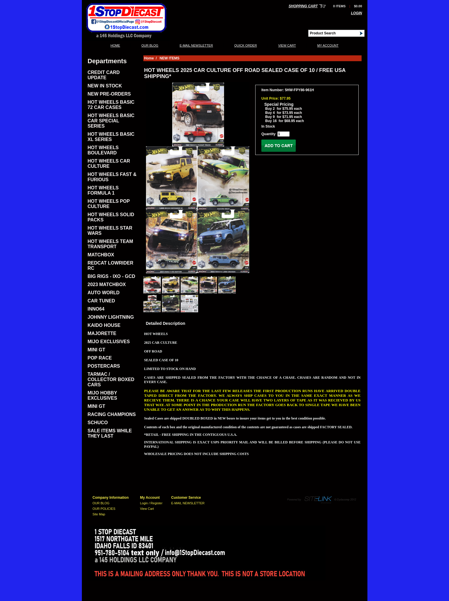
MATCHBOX (101, 254)
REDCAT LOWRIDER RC (110, 265)
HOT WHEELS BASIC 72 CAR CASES (111, 105)
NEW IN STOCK (105, 85)
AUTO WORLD (104, 292)
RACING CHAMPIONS (112, 414)
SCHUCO (98, 422)
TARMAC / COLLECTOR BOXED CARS (111, 379)
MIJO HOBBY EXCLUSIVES (102, 395)
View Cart (287, 45)
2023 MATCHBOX (107, 284)
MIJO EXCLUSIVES (109, 341)
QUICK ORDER (245, 45)
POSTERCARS (104, 366)
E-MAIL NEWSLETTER (196, 45)
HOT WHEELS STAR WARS (110, 230)
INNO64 (96, 308)
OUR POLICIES (104, 508)
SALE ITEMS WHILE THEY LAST (110, 433)
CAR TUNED (101, 300)
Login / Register (151, 503)
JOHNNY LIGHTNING (111, 317)
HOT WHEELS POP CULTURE (109, 204)
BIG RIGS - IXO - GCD (111, 276)
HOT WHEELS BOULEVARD (103, 150)
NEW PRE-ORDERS (109, 93)
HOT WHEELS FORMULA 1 (103, 190)
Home (115, 45)
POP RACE (100, 357)
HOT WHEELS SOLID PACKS (111, 217)
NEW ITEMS (169, 58)
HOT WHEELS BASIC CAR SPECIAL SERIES (111, 120)
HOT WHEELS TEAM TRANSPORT (110, 244)
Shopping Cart (303, 6)
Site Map (99, 514)
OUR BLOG (149, 45)
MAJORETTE (102, 333)
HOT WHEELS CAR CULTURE (109, 163)
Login (356, 13)
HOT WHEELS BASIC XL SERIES (111, 137)
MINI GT (96, 349)
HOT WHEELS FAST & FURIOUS (112, 177)
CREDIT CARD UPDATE (104, 75)
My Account (328, 45)
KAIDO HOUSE (104, 325)
